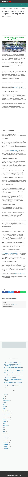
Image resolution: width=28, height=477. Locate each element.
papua (4, 431)
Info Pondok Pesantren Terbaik (15, 475)
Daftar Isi (19, 472)
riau (3, 435)
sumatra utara (5, 448)
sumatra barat (5, 444)
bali (3, 398)
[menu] (3, 4)
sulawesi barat (6, 437)
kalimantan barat (6, 412)
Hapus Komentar (14, 304)
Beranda (3, 472)
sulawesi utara (6, 442)
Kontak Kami (14, 472)
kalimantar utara (6, 419)
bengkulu (4, 404)
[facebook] (5, 292)
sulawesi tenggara (6, 440)
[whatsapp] (23, 292)
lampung (4, 421)
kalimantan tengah (6, 415)
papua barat (5, 433)
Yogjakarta (5, 394)
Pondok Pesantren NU (14, 150)
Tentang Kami (8, 472)
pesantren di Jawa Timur (18, 87)
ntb (3, 427)
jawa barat (5, 410)
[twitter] (11, 292)
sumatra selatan (6, 446)
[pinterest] (17, 292)
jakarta (4, 406)
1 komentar (9, 16)
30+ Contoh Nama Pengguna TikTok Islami (14, 370)
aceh (4, 396)
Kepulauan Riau (6, 392)
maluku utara (5, 425)
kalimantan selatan (6, 414)
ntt (3, 429)
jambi (4, 408)
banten (4, 402)
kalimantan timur (6, 417)
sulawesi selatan (6, 438)
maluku (4, 423)
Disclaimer (24, 472)
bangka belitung (6, 400)
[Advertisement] (14, 26)
